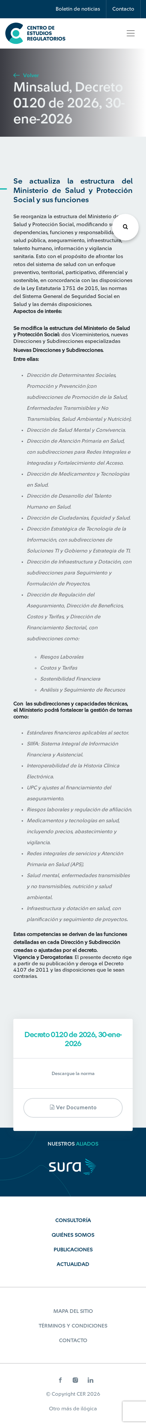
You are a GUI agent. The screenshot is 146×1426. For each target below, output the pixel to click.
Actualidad (73, 1264)
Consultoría (73, 1220)
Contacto (123, 9)
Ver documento (73, 1107)
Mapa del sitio (73, 1311)
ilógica (89, 1408)
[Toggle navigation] (131, 33)
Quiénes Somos (73, 1235)
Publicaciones (73, 1249)
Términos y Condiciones (73, 1326)
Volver (26, 75)
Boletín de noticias (78, 9)
